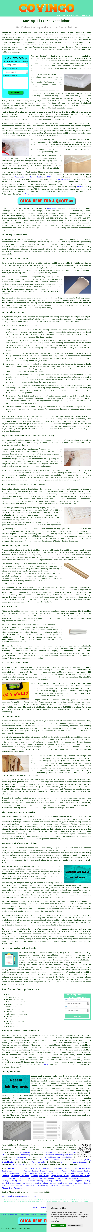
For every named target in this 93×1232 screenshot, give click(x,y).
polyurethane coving (19, 322)
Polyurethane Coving (80, 1171)
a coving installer (39, 1150)
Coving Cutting (30, 1173)
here (46, 1065)
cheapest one (31, 161)
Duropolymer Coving (60, 1169)
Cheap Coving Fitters (12, 1178)
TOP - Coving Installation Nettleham (19, 1196)
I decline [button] (61, 1225)
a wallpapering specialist (58, 1157)
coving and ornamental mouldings (74, 63)
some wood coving (79, 1103)
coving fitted (75, 45)
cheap (4, 163)
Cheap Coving (46, 1171)
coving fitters (16, 225)
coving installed (44, 1052)
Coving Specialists (74, 1178)
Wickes (80, 187)
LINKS (64, 15)
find (9, 1035)
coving (88, 37)
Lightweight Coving (60, 1176)
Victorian (48, 82)
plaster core (46, 68)
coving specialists (49, 220)
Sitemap (3, 1214)
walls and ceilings (79, 61)
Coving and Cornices (11, 1171)
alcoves (63, 909)
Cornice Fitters (82, 1183)
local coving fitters (12, 982)
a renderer (25, 1152)
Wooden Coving (55, 1178)
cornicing (25, 1155)
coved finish (28, 119)
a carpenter (20, 1157)
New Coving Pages (13, 1214)
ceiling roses (69, 133)
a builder (18, 1160)
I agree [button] (54, 1225)
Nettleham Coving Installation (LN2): (20, 32)
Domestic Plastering (72, 1186)
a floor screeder (37, 1162)
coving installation (46, 239)
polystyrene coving (11, 977)
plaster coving (22, 419)
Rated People (64, 179)
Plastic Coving (31, 1171)
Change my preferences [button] (74, 1225)
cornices (57, 133)
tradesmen (72, 1164)
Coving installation (11, 208)
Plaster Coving (46, 1173)
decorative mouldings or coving (69, 35)
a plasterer (51, 1152)
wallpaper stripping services (59, 1155)
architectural (30, 931)
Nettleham (51, 208)
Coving (58, 1173)
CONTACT (77, 15)
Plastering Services (48, 1186)
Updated (33, 1214)
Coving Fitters (62, 1171)
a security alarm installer (74, 1162)
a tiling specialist (50, 1160)
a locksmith (18, 1164)
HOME (58, 15)
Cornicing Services (81, 1169)
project (5, 1067)
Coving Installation (17, 1169)
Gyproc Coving (83, 1181)
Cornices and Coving (39, 1169)
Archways (18, 890)
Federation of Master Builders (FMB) (33, 177)
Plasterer (30, 1186)
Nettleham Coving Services (20, 989)
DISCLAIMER (86, 15)
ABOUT (70, 15)
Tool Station (30, 194)
